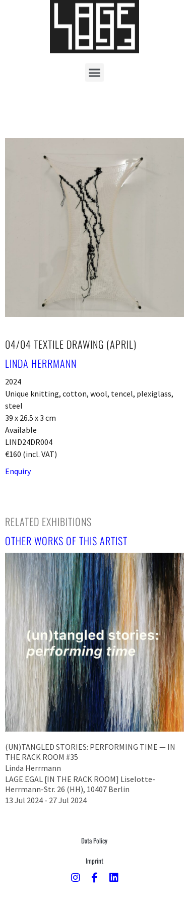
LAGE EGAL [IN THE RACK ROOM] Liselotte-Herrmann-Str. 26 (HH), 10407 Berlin (80, 784)
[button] (94, 63)
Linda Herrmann (41, 363)
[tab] (48, 521)
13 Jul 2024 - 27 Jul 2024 (46, 800)
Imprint (94, 861)
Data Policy (94, 840)
